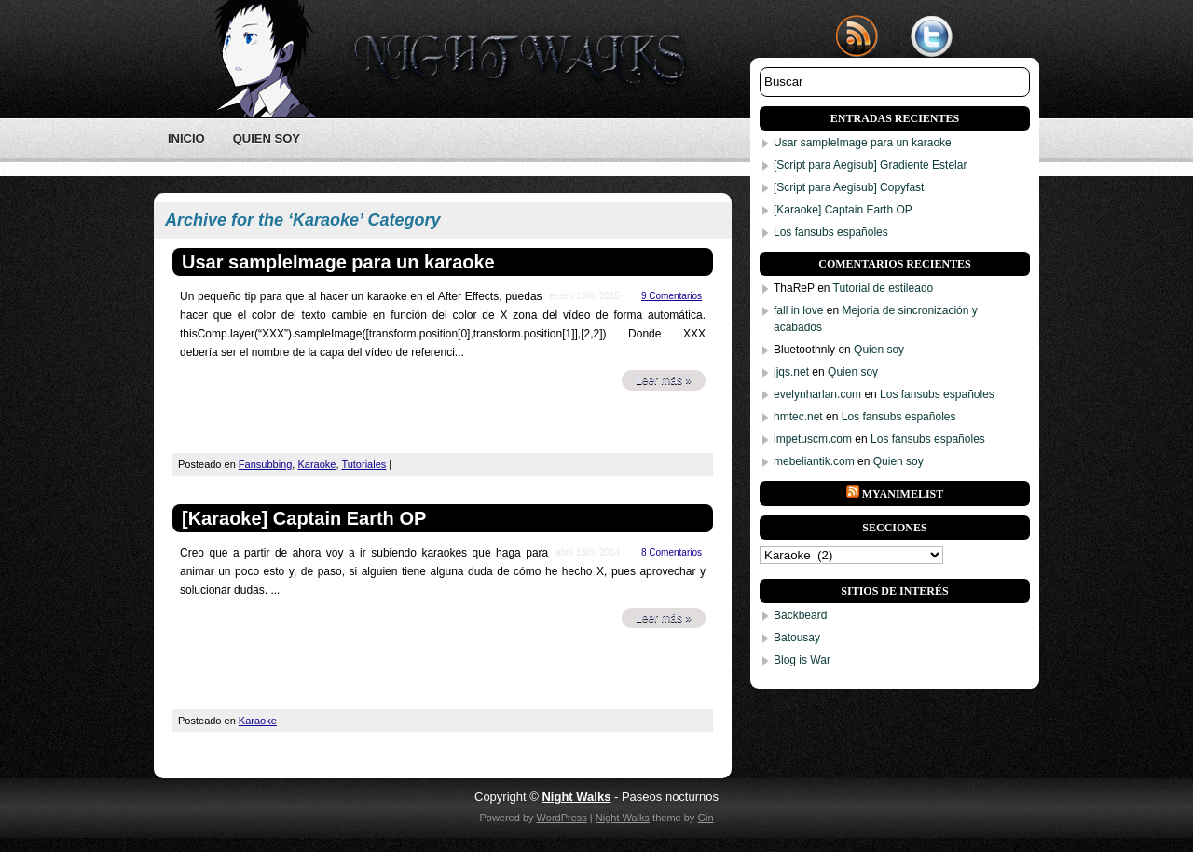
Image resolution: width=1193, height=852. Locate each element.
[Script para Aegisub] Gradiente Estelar (870, 165)
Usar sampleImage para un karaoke (338, 262)
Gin (705, 817)
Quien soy (266, 138)
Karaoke (316, 464)
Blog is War (802, 659)
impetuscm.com (813, 439)
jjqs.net (791, 371)
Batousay (797, 637)
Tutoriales (363, 464)
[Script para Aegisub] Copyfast (849, 187)
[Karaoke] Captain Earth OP (304, 518)
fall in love (798, 310)
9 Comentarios (671, 296)
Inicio (186, 138)
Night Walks (623, 817)
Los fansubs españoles (831, 232)
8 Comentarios (671, 552)
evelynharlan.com (817, 394)
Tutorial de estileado (883, 288)
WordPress (562, 817)
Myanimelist (903, 494)
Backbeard (800, 615)
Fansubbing (266, 464)
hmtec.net (798, 416)
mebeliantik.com (814, 461)
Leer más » (664, 380)
